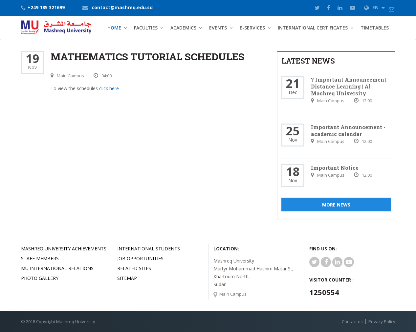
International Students (148, 248)
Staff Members (40, 258)
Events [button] (218, 28)
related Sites (134, 268)
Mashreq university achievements (63, 248)
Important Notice (335, 167)
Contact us (352, 321)
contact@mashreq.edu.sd (122, 7)
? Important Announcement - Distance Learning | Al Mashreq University (350, 86)
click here (109, 88)
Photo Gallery (39, 278)
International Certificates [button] (313, 28)
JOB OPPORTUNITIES (140, 258)
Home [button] (114, 28)
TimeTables (375, 28)
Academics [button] (183, 28)
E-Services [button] (252, 28)
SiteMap (127, 278)
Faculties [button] (146, 28)
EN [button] (374, 7)
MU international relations (57, 268)
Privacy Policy (381, 321)
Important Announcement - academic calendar (348, 130)
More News (336, 205)
